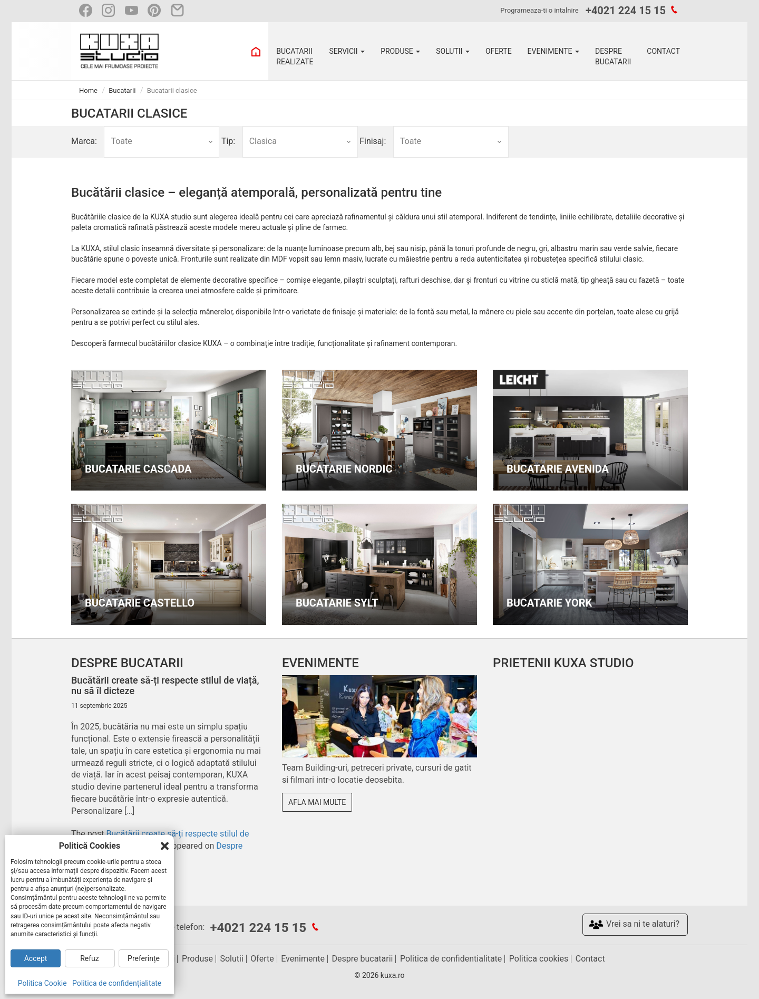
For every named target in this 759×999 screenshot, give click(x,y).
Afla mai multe (317, 802)
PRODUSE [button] (400, 51)
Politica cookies (538, 959)
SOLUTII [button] (453, 51)
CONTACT (663, 51)
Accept (35, 958)
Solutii (231, 959)
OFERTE (498, 51)
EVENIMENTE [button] (553, 51)
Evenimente (303, 959)
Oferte (262, 959)
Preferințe (144, 958)
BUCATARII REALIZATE (294, 56)
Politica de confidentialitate (451, 959)
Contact (590, 959)
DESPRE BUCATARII (613, 56)
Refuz (89, 958)
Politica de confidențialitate (116, 983)
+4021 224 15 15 (626, 10)
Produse (197, 959)
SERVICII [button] (347, 51)
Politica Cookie (42, 983)
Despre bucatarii (362, 959)
